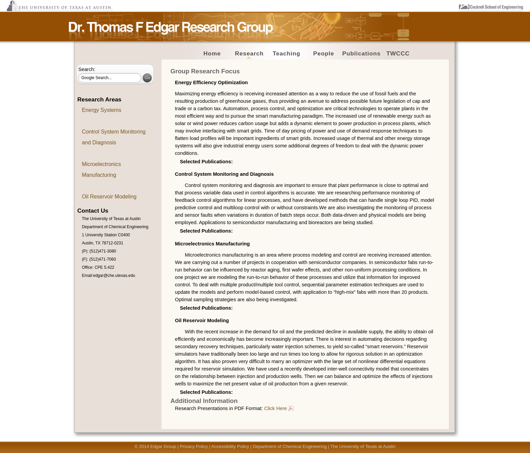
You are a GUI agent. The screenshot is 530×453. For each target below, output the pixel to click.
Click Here (275, 408)
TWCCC (398, 53)
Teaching (286, 53)
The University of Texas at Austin (362, 446)
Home (212, 53)
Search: (87, 69)
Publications (361, 53)
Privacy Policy (194, 446)
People (323, 53)
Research (249, 53)
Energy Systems (101, 110)
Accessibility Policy (230, 446)
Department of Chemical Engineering (290, 446)
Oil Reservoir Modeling (109, 196)
